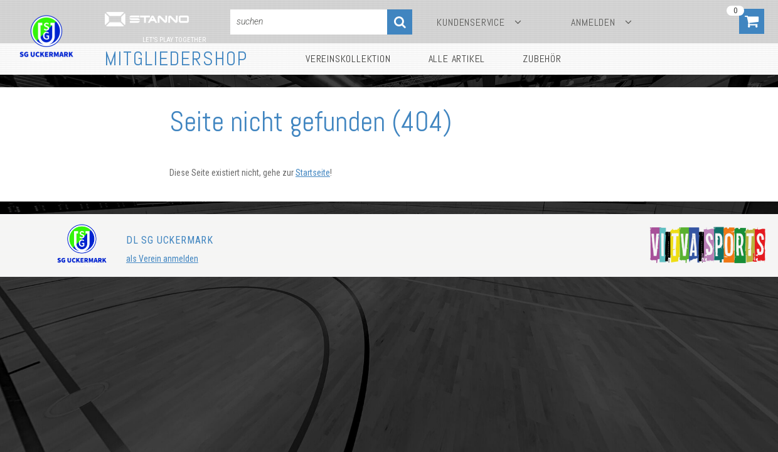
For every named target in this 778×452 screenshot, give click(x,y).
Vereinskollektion (348, 58)
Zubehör (542, 58)
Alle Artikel (457, 58)
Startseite (313, 173)
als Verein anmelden (162, 259)
